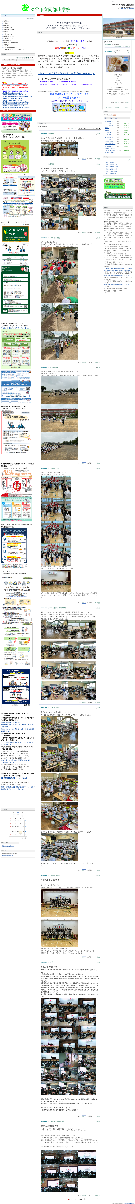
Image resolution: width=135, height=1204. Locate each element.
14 (20, 827)
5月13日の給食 (109, 146)
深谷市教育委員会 (111, 162)
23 (25, 829)
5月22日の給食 (109, 132)
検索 (129, 160)
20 (18, 829)
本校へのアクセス (7, 34)
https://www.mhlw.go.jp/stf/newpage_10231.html (117, 275)
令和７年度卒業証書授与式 (56, 1121)
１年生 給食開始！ (54, 707)
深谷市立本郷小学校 (111, 171)
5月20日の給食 (109, 135)
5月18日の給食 (109, 139)
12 (15, 827)
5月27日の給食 (109, 121)
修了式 (51, 962)
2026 (18, 812)
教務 (98, 134)
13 (18, 827)
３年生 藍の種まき (54, 238)
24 (10, 832)
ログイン (114, 1)
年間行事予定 (6, 40)
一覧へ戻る (117, 107)
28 (15, 821)
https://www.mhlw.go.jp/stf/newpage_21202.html (117, 284)
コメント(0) (96, 159)
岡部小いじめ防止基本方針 (10, 43)
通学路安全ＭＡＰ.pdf (7, 855)
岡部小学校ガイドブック (9, 36)
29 (18, 821)
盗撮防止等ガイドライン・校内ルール (13, 49)
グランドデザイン (7, 38)
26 (10, 821)
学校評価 (5, 32)
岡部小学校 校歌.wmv (8, 846)
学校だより (5, 23)
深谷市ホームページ (111, 173)
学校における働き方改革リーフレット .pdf (15, 328)
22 (23, 829)
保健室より (5, 45)
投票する (84, 158)
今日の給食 (108, 44)
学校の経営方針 (7, 27)
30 (20, 821)
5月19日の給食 (109, 137)
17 (10, 829)
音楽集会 (51, 133)
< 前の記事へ (117, 46)
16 (25, 827)
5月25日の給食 (109, 125)
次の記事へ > (126, 46)
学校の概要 (5, 25)
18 (13, 829)
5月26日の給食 (109, 123)
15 (23, 827)
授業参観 (51, 164)
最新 (108, 114)
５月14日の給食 (109, 141)
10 (10, 827)
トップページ (30, 18)
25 (13, 832)
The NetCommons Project (129, 1203)
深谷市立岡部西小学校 (112, 166)
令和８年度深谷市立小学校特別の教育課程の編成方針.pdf (66, 73)
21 (20, 829)
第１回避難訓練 (53, 367)
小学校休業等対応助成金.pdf (10, 722)
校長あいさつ (6, 21)
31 (10, 835)
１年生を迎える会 (54, 468)
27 (13, 821)
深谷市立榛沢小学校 (111, 169)
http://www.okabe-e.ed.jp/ (127, 8)
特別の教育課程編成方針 (9, 47)
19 (15, 829)
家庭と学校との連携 (8, 29)
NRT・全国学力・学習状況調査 (57, 608)
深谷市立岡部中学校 (111, 164)
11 (13, 827)
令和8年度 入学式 (54, 875)
